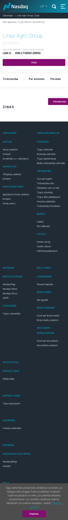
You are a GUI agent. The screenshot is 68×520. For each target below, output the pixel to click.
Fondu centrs (9, 203)
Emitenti (7, 154)
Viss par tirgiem (44, 179)
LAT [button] (42, 6)
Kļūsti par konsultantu (47, 341)
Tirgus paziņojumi (11, 403)
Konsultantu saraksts (47, 345)
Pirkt (34, 62)
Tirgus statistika (45, 149)
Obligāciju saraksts (12, 174)
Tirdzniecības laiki (45, 183)
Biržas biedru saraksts (48, 320)
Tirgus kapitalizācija (46, 158)
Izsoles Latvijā (43, 242)
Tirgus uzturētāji (45, 192)
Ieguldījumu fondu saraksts (16, 194)
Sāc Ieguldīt (42, 300)
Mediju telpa (8, 379)
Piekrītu (34, 514)
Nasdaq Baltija (10, 461)
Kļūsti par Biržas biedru (48, 315)
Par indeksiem (43, 226)
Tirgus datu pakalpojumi (48, 197)
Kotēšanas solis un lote (48, 188)
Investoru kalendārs (46, 201)
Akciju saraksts (10, 149)
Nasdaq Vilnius (10, 293)
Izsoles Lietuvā (44, 246)
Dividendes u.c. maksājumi (16, 158)
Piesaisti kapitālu (45, 284)
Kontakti (7, 466)
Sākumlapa (8, 15)
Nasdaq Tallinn (10, 289)
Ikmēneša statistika (46, 154)
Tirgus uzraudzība (11, 313)
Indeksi (40, 221)
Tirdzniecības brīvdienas (48, 206)
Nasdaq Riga (9, 284)
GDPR (6, 298)
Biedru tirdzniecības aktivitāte (51, 163)
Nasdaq (15, 6)
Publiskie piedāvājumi (47, 251)
